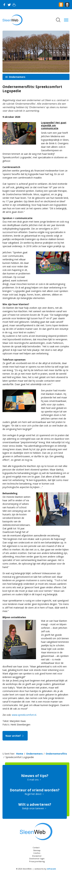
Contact (36, 847)
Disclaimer (37, 856)
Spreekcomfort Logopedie (20, 757)
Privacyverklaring (37, 861)
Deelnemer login (36, 858)
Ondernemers (16, 76)
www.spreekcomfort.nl (24, 714)
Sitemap (36, 850)
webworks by (45, 868)
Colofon (36, 853)
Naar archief (15, 735)
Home (19, 753)
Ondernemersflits (56, 753)
